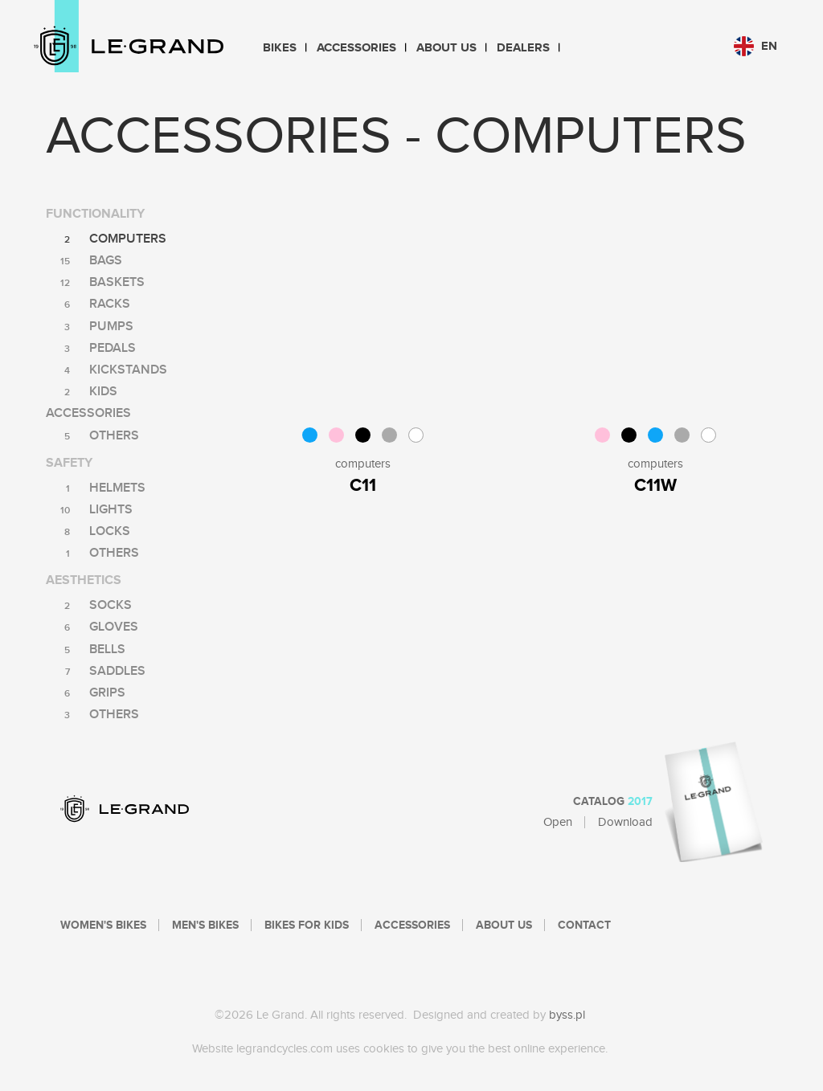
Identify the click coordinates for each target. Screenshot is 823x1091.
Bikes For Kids (306, 925)
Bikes (280, 47)
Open (557, 822)
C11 (363, 485)
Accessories (356, 47)
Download (625, 822)
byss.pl (567, 1015)
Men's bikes (205, 925)
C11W (655, 485)
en (755, 46)
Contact (584, 925)
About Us (446, 47)
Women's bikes (103, 925)
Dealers (523, 47)
